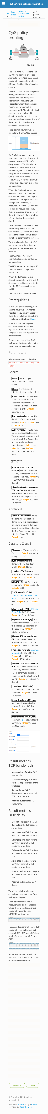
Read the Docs (26, 1107)
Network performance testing (23, 13)
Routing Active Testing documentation (26, 4)
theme (34, 1104)
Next (33, 1085)
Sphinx (21, 1104)
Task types (13, 13)
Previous (17, 1085)
